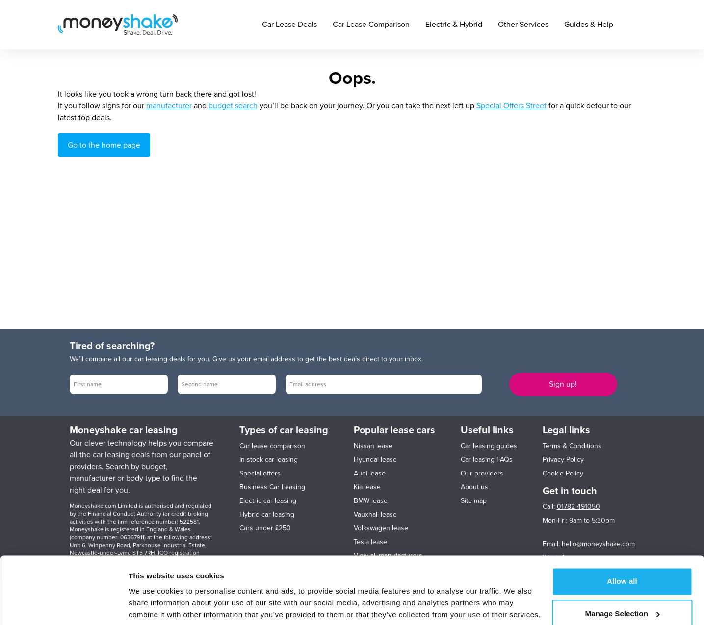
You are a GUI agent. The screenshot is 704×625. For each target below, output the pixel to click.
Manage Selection (622, 577)
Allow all (622, 545)
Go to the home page (104, 145)
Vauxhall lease (375, 514)
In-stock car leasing (268, 459)
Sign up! (563, 384)
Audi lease (370, 473)
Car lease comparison (272, 446)
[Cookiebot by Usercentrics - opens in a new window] (63, 606)
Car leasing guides (489, 446)
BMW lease (371, 501)
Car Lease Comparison (371, 24)
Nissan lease (373, 446)
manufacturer (169, 106)
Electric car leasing (267, 501)
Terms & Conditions (572, 446)
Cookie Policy (563, 473)
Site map (474, 501)
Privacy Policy (563, 459)
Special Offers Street (511, 106)
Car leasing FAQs (487, 459)
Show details (151, 605)
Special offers (260, 473)
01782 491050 (578, 506)
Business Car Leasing (272, 487)
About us (474, 487)
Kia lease (367, 487)
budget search (233, 106)
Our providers (482, 473)
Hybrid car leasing (266, 514)
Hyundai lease (375, 459)
